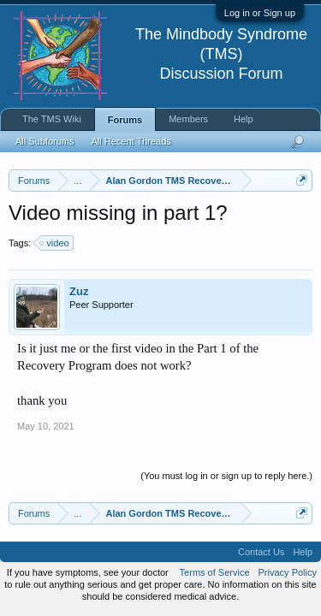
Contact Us (261, 552)
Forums (125, 120)
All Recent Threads (130, 141)
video (54, 243)
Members (188, 119)
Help (243, 119)
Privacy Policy (288, 572)
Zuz (78, 291)
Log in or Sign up (259, 13)
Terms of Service (215, 572)
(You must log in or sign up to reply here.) (226, 476)
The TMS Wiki (51, 119)
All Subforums (44, 141)
